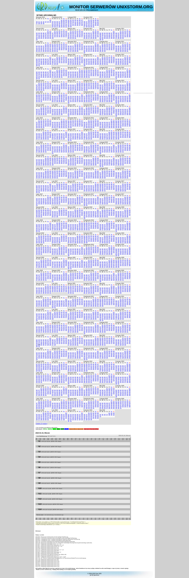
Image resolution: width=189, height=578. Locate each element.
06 (57, 22)
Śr (41, 18)
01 (61, 20)
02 (64, 20)
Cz (43, 18)
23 (43, 22)
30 (43, 23)
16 (64, 23)
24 (45, 22)
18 (52, 25)
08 (61, 22)
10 (66, 22)
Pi (45, 18)
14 (59, 23)
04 (52, 22)
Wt (39, 18)
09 (64, 22)
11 (52, 23)
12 (55, 23)
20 (37, 22)
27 (37, 23)
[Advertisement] (143, 53)
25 (48, 22)
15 (61, 23)
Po (37, 18)
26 (50, 22)
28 (39, 23)
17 (66, 23)
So (48, 18)
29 (41, 23)
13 (57, 23)
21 (39, 22)
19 (50, 20)
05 (55, 22)
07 (59, 22)
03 (66, 20)
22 (41, 22)
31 (66, 26)
